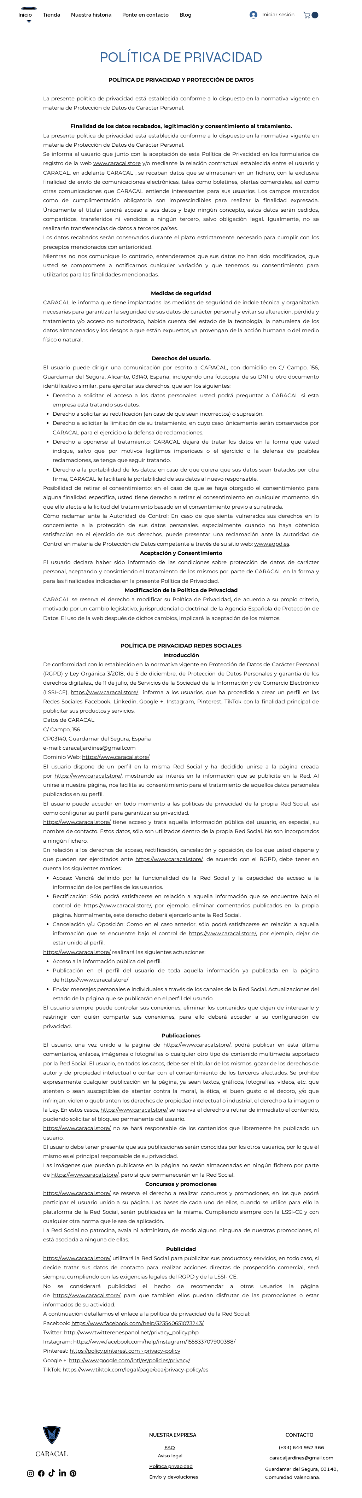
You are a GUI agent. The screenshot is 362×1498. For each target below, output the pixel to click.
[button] (311, 15)
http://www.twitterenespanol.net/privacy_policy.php (131, 1332)
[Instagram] (30, 1473)
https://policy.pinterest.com (105, 1350)
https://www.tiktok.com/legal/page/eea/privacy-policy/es (135, 1369)
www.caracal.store (117, 163)
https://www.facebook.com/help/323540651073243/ (137, 1323)
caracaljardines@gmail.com (99, 747)
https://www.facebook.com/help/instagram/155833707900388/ (154, 1341)
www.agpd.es (271, 543)
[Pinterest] (73, 1473)
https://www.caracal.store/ (104, 692)
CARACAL (51, 1453)
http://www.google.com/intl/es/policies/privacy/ (129, 1360)
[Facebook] (41, 1473)
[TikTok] (51, 1473)
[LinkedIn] (62, 1473)
